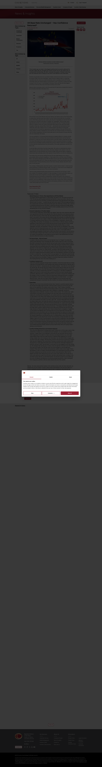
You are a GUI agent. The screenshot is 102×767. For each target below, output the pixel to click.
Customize (51, 393)
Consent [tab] (31, 377)
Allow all (70, 393)
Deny (32, 393)
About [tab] (70, 377)
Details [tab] (51, 377)
